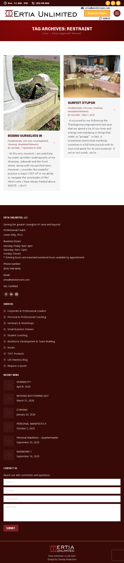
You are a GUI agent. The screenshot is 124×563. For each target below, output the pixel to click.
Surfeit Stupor (81, 103)
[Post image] (8, 385)
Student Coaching (17, 335)
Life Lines (27, 141)
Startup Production (67, 559)
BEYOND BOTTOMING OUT (33, 395)
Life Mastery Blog (17, 359)
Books (11, 347)
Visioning (12, 144)
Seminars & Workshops (20, 323)
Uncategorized (40, 141)
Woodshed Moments (28, 144)
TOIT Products (15, 353)
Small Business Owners (20, 329)
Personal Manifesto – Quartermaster (37, 437)
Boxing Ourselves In (25, 136)
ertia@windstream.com (95, 8)
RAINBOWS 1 (24, 451)
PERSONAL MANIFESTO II (31, 423)
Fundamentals (15, 141)
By (14, 148)
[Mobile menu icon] (117, 13)
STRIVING (22, 409)
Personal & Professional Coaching (26, 317)
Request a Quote (17, 365)
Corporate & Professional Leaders (26, 311)
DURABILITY (24, 381)
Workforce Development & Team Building (31, 341)
